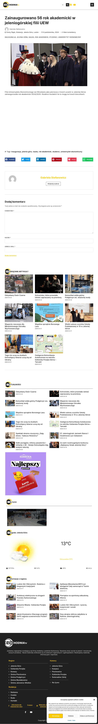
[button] (94, 700)
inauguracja (10, 37)
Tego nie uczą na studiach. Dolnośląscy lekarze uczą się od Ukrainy (18, 357)
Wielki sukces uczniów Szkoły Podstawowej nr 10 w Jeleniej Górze (77, 326)
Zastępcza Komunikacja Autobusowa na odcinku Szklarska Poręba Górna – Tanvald (75, 424)
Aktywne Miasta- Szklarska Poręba (31, 605)
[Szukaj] (67, 4)
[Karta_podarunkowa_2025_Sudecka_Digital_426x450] (25, 495)
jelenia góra (22, 37)
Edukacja (19, 32)
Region (11, 661)
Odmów (71, 716)
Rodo (73, 720)
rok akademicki (41, 37)
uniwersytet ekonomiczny (69, 37)
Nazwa (8, 237)
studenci (53, 37)
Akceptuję (55, 716)
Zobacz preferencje (87, 716)
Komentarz (9, 211)
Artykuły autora (53, 184)
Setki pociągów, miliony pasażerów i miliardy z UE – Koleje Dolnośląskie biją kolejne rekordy (32, 445)
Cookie (69, 720)
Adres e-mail (10, 246)
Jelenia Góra (28, 32)
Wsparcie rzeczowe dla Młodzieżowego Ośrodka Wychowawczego (15, 326)
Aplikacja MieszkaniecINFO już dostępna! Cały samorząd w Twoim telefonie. (74, 586)
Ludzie (36, 32)
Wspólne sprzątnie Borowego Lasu (30, 413)
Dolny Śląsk (11, 32)
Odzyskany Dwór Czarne (15, 295)
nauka (31, 37)
